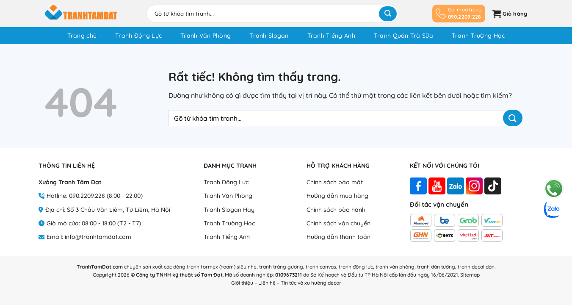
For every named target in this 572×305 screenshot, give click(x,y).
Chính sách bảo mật (335, 182)
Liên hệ (267, 283)
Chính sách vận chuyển (338, 223)
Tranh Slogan (268, 35)
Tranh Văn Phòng (205, 35)
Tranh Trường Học (478, 35)
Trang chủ (82, 35)
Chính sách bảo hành (336, 210)
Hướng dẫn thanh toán (338, 237)
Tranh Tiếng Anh (331, 35)
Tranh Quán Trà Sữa (403, 35)
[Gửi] (388, 13)
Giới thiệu (242, 283)
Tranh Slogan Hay (229, 210)
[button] (508, 13)
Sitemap (470, 275)
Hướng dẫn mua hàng (337, 196)
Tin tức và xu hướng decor (311, 283)
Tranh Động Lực (138, 35)
